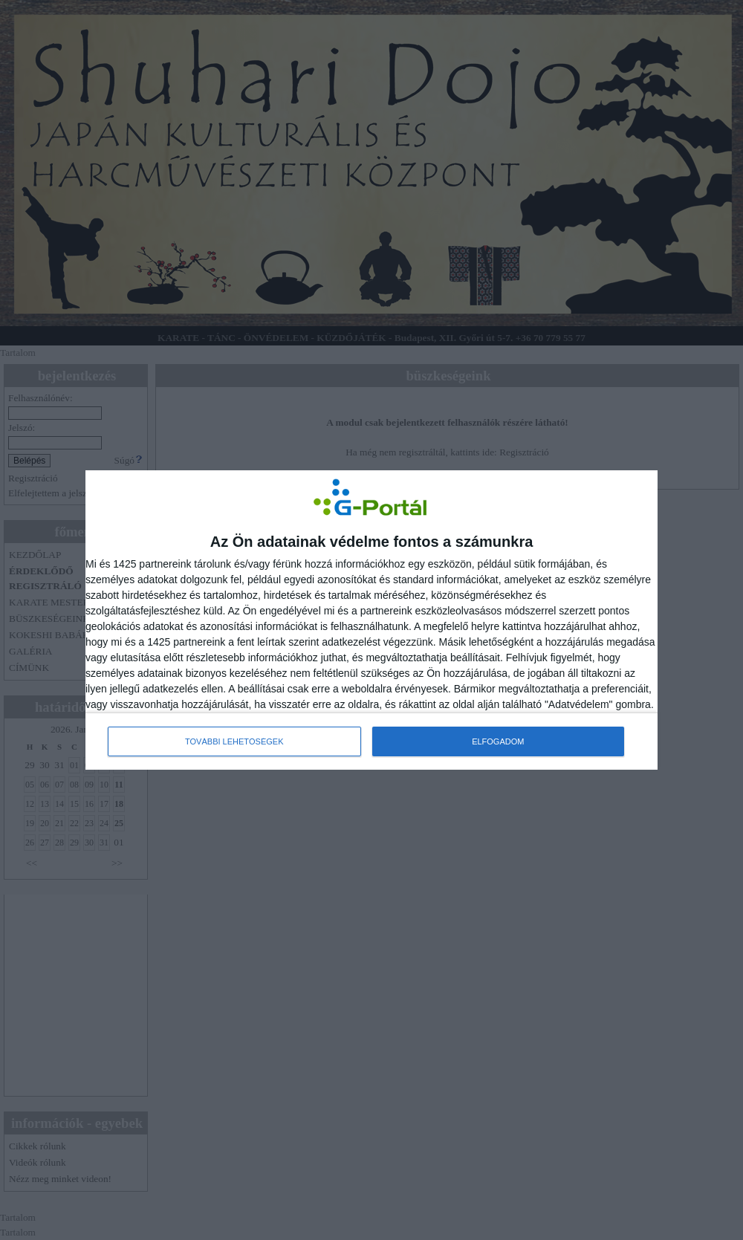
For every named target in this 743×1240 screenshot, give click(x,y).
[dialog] (371, 620)
